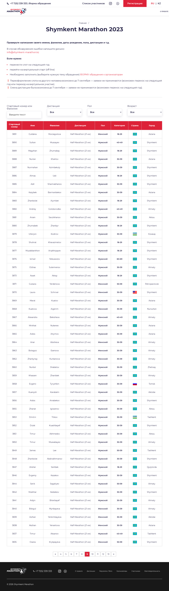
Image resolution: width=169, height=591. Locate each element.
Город (152, 125)
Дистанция (80, 125)
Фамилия (54, 125)
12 (103, 554)
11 (97, 554)
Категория (119, 125)
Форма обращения (40, 3)
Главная (83, 23)
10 (92, 554)
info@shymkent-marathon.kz (23, 52)
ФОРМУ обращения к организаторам (101, 74)
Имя (32, 125)
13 (108, 554)
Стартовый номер (14, 125)
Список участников (93, 3)
